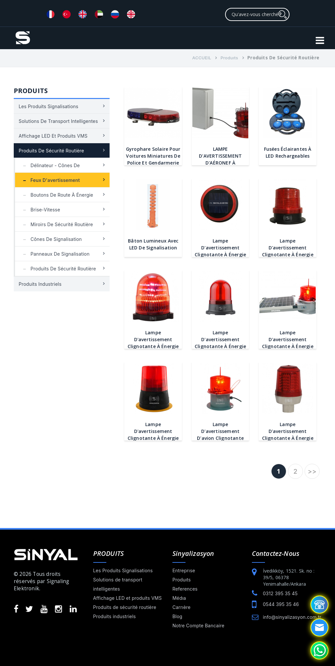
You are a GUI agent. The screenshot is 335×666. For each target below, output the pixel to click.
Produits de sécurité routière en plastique (58, 271)
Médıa (179, 598)
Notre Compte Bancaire (198, 625)
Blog (177, 616)
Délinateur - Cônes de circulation (50, 168)
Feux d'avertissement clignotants (50, 182)
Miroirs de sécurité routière (56, 224)
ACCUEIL (201, 57)
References (185, 589)
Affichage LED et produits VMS (53, 136)
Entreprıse (183, 570)
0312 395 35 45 (280, 593)
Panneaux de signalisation (55, 254)
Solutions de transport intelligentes (58, 121)
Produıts (229, 57)
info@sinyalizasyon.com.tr (292, 617)
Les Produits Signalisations (48, 106)
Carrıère (181, 607)
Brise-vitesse (40, 209)
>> (312, 471)
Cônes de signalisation (51, 239)
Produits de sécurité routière (51, 150)
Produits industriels (40, 284)
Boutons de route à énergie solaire (56, 197)
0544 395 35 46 (281, 604)
